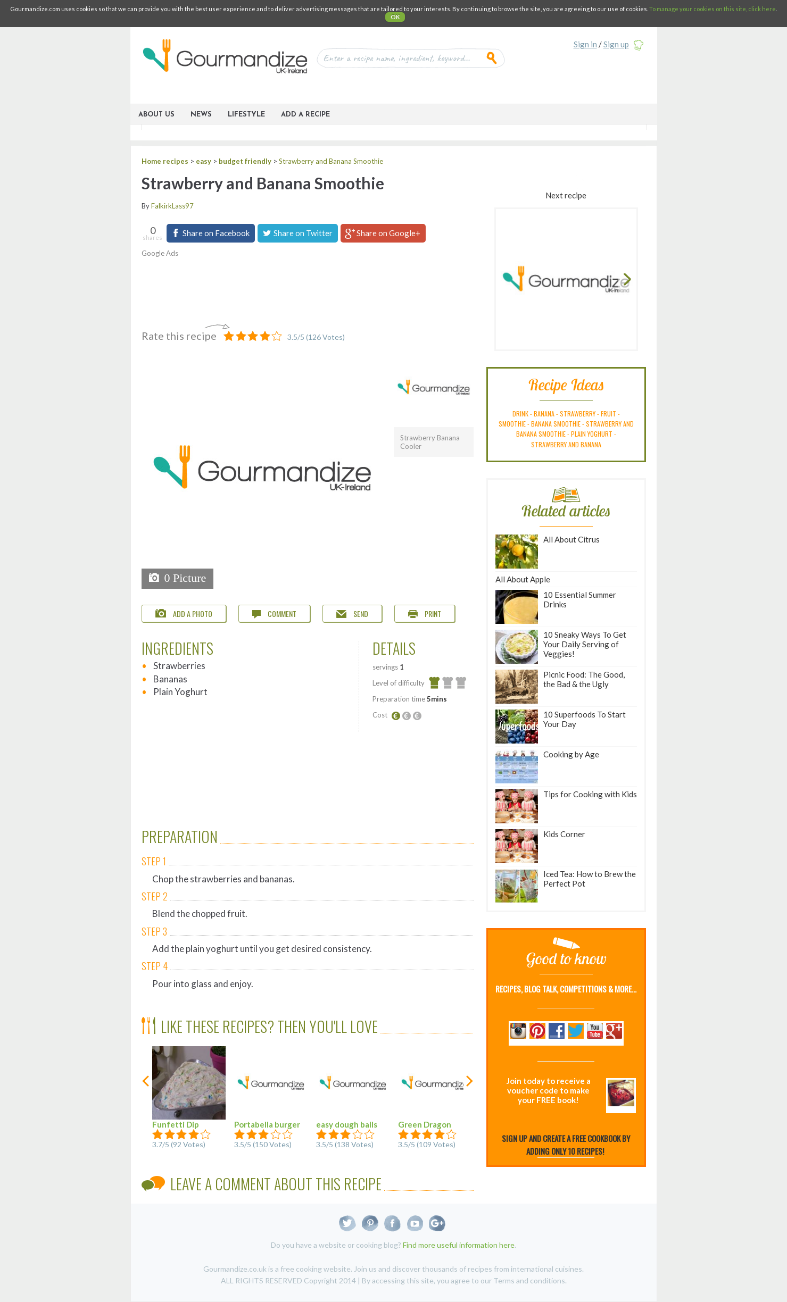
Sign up (616, 44)
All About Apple (522, 579)
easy (203, 161)
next (468, 1102)
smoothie (512, 423)
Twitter (347, 1223)
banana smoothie (556, 423)
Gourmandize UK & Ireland (225, 59)
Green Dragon (434, 1087)
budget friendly (245, 161)
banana (544, 413)
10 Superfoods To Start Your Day (560, 727)
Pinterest (370, 1223)
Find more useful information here (459, 1244)
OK (395, 16)
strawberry (577, 413)
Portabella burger (271, 1087)
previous (147, 1102)
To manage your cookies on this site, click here (712, 8)
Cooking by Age (547, 766)
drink (520, 413)
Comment (274, 613)
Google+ (437, 1223)
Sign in (585, 44)
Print (424, 613)
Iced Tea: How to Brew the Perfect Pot (565, 886)
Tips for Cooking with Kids (566, 806)
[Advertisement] (301, 288)
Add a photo (183, 613)
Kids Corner (540, 846)
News (201, 114)
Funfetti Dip (189, 1087)
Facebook (392, 1223)
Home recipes (165, 161)
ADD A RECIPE (305, 114)
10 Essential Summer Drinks (555, 607)
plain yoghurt (591, 433)
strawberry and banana (566, 444)
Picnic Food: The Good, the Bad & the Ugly (560, 687)
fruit (608, 413)
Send (352, 613)
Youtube (414, 1223)
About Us (156, 114)
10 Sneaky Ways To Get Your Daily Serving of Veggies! (560, 647)
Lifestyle (246, 114)
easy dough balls (353, 1087)
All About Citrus (547, 552)
